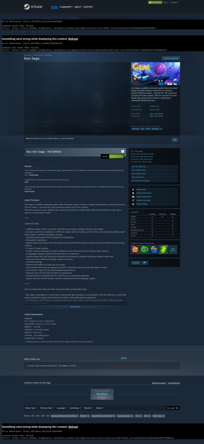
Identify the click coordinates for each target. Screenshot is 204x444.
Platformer (155, 132)
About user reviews (159, 386)
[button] (116, 159)
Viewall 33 (173, 209)
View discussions (138, 247)
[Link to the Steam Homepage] (35, 9)
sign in (166, 2)
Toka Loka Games (156, 117)
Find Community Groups (140, 251)
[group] (102, 419)
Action (148, 132)
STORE (54, 7)
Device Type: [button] (157, 419)
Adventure (135, 132)
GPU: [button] (146, 419)
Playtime (87, 411)
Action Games (38, 58)
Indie (142, 132)
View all (123, 361)
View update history (139, 240)
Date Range (74, 411)
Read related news (138, 244)
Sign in (28, 142)
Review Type (30, 411)
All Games (27, 58)
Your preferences (174, 386)
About (78, 7)
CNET (27, 185)
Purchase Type (46, 411)
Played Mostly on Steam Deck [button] (102, 419)
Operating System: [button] (123, 419)
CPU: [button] (137, 419)
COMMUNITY (66, 7)
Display (99, 411)
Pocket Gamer (30, 195)
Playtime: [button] (83, 419)
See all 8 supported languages (141, 196)
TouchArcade (33, 178)
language (174, 2)
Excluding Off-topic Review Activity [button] (63, 419)
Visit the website (139, 237)
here (64, 369)
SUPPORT (88, 7)
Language (61, 411)
